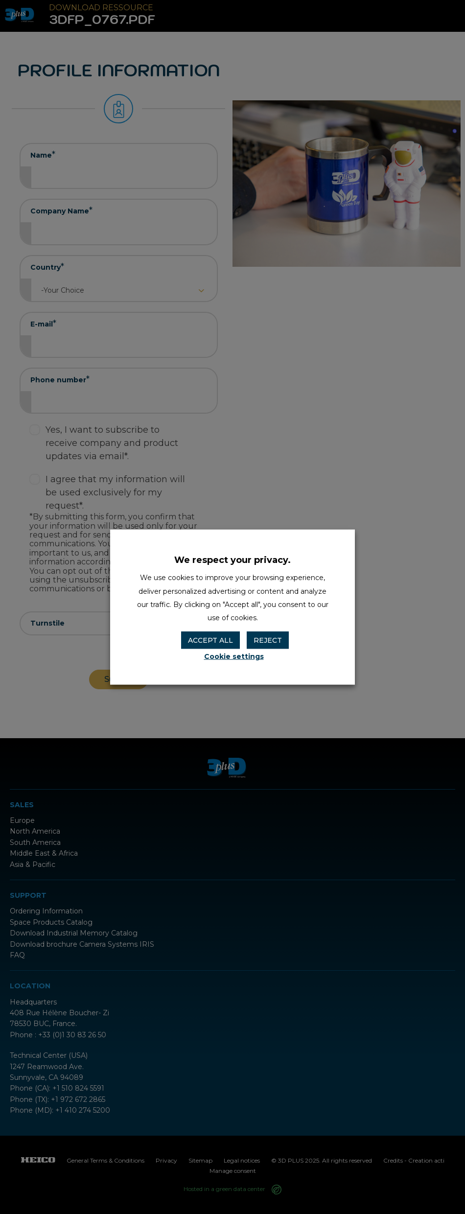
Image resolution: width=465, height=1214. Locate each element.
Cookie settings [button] (234, 656)
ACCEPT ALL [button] (210, 640)
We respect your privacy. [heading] (232, 560)
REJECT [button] (268, 640)
